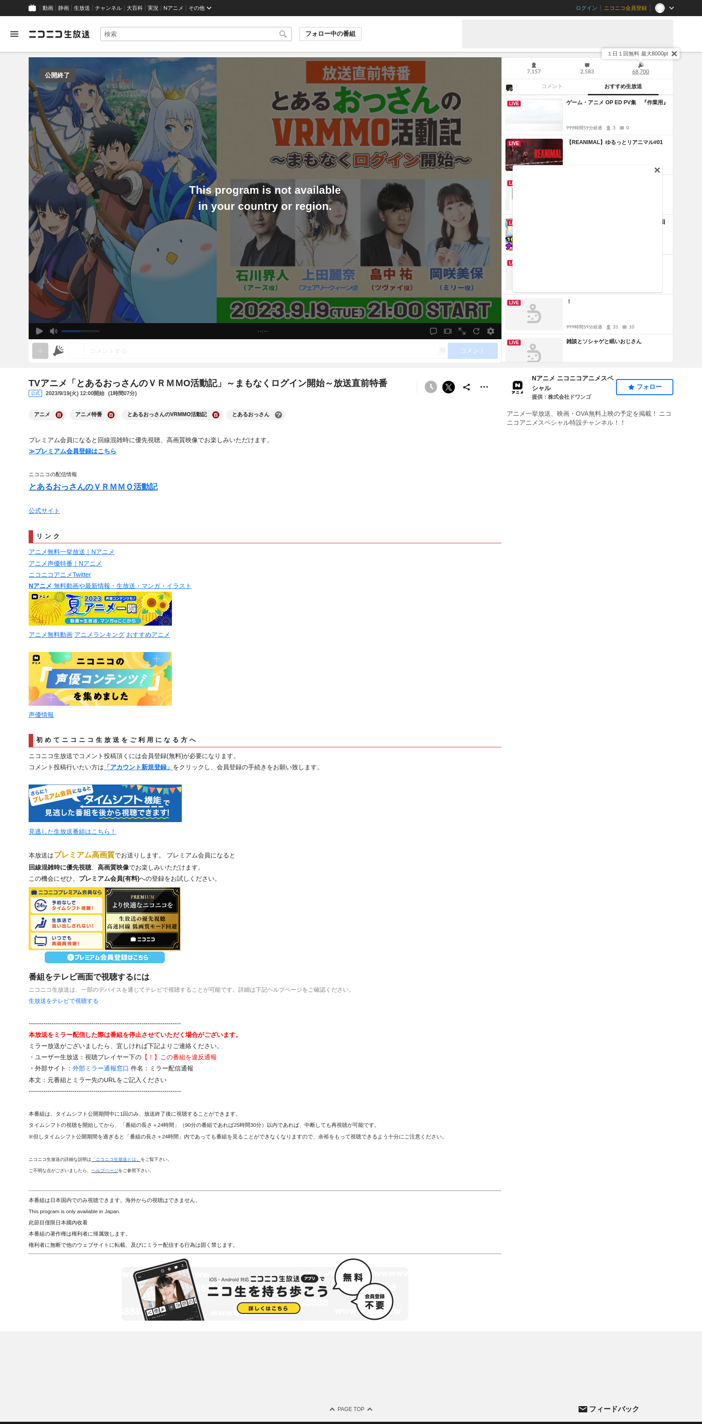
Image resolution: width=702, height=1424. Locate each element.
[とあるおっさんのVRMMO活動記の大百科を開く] (215, 414)
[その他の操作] (484, 387)
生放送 (82, 8)
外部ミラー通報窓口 (101, 1068)
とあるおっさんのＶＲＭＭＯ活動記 (93, 486)
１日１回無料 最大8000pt (637, 54)
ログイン (586, 8)
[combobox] (196, 34)
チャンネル (108, 8)
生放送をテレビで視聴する (63, 1001)
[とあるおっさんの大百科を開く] (278, 414)
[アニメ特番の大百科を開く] (111, 414)
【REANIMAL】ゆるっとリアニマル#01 (614, 142)
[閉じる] (674, 53)
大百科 (135, 8)
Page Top (351, 1409)
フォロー (649, 386)
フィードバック (614, 1409)
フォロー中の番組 (330, 33)
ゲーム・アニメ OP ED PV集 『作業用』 (617, 102)
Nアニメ (173, 8)
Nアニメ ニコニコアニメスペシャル (572, 383)
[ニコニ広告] (58, 351)
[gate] (40, 351)
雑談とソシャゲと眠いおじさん (604, 341)
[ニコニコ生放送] (59, 34)
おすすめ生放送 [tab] (623, 86)
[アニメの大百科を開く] (59, 414)
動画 (48, 8)
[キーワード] (196, 34)
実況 (153, 8)
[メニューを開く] (14, 34)
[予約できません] (430, 387)
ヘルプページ (104, 1170)
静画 (63, 8)
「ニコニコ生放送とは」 (116, 1159)
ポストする (448, 387)
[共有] (466, 387)
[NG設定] (509, 87)
